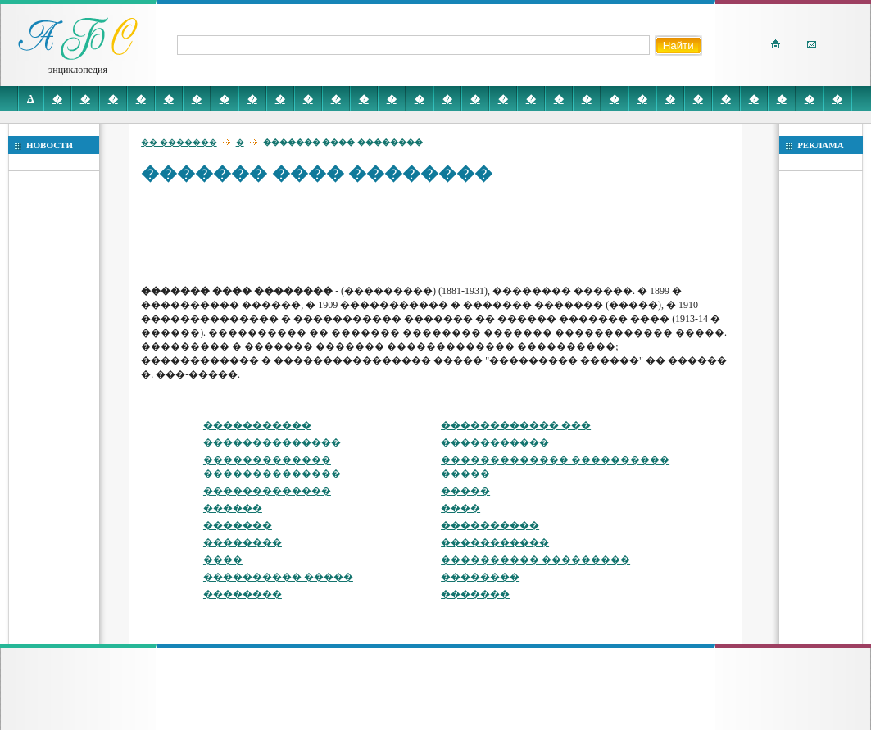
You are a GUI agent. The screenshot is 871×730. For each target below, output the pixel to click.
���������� (490, 525)
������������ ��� (516, 425)
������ (232, 508)
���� (460, 508)
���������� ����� (278, 577)
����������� (257, 425)
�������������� (272, 442)
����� (465, 490)
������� (237, 525)
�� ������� (179, 142)
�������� (242, 542)
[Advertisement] (439, 233)
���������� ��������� (535, 559)
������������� (267, 490)
